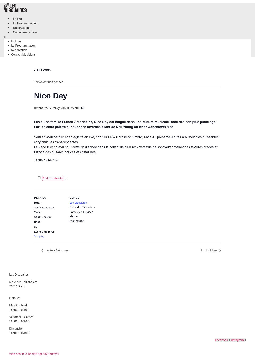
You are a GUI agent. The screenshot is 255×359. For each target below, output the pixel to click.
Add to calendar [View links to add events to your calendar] (52, 178)
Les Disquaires (78, 202)
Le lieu (17, 18)
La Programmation (25, 23)
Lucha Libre (209, 250)
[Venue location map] (124, 214)
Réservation (21, 27)
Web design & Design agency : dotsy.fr (34, 354)
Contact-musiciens (25, 32)
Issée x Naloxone (56, 250)
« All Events (42, 70)
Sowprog (39, 236)
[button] (127, 37)
